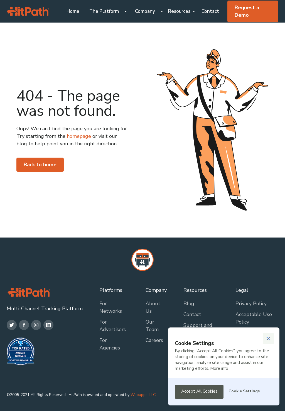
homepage (78, 136)
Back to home (40, 164)
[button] (106, 11)
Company (145, 11)
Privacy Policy (251, 303)
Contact (210, 11)
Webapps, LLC (143, 394)
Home (73, 11)
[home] (28, 11)
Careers (154, 340)
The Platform (104, 11)
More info (219, 368)
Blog (188, 303)
